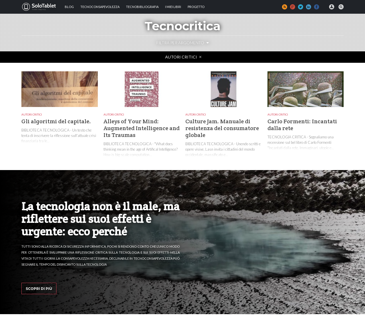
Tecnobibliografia (142, 7)
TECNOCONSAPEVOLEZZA (99, 7)
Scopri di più (39, 288)
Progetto (196, 7)
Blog (69, 7)
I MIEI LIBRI (173, 7)
